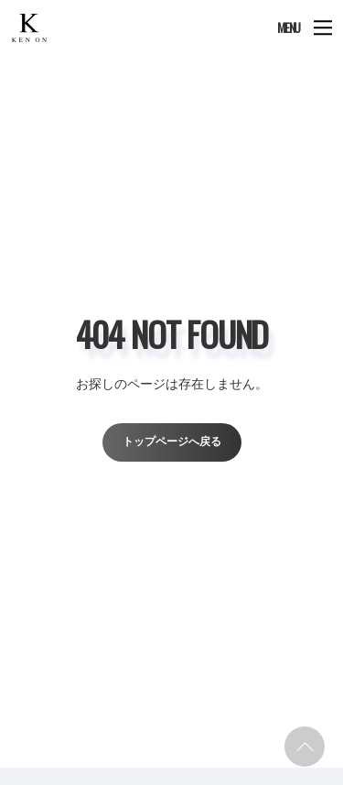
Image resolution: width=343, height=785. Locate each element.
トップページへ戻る (172, 441)
